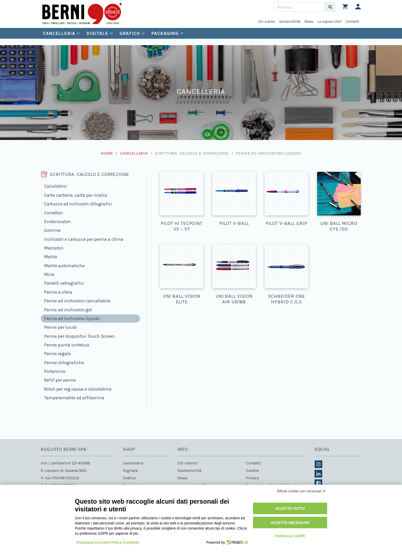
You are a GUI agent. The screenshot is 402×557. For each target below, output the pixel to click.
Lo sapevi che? (329, 21)
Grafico (129, 33)
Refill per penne (60, 380)
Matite (50, 256)
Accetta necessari (290, 523)
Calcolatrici (55, 186)
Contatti (352, 21)
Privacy (252, 477)
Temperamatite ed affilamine (74, 397)
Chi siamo (266, 21)
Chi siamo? (187, 463)
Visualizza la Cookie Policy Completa (107, 542)
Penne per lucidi (60, 327)
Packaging (164, 33)
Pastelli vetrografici (64, 283)
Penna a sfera (58, 292)
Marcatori (54, 248)
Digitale (97, 33)
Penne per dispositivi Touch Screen (79, 336)
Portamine (54, 371)
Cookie (252, 470)
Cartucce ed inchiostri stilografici (78, 203)
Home (107, 153)
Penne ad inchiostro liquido (72, 318)
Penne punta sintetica (66, 344)
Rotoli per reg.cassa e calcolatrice (78, 389)
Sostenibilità (289, 21)
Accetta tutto (290, 508)
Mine (49, 274)
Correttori (53, 212)
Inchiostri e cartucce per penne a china (83, 239)
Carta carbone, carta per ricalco (75, 195)
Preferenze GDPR (290, 536)
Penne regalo (57, 353)
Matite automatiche (64, 265)
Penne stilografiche (64, 362)
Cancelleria (59, 33)
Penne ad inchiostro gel (68, 309)
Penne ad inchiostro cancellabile (77, 300)
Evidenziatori (57, 221)
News (308, 21)
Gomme (52, 230)
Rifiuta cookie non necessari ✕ (301, 491)
